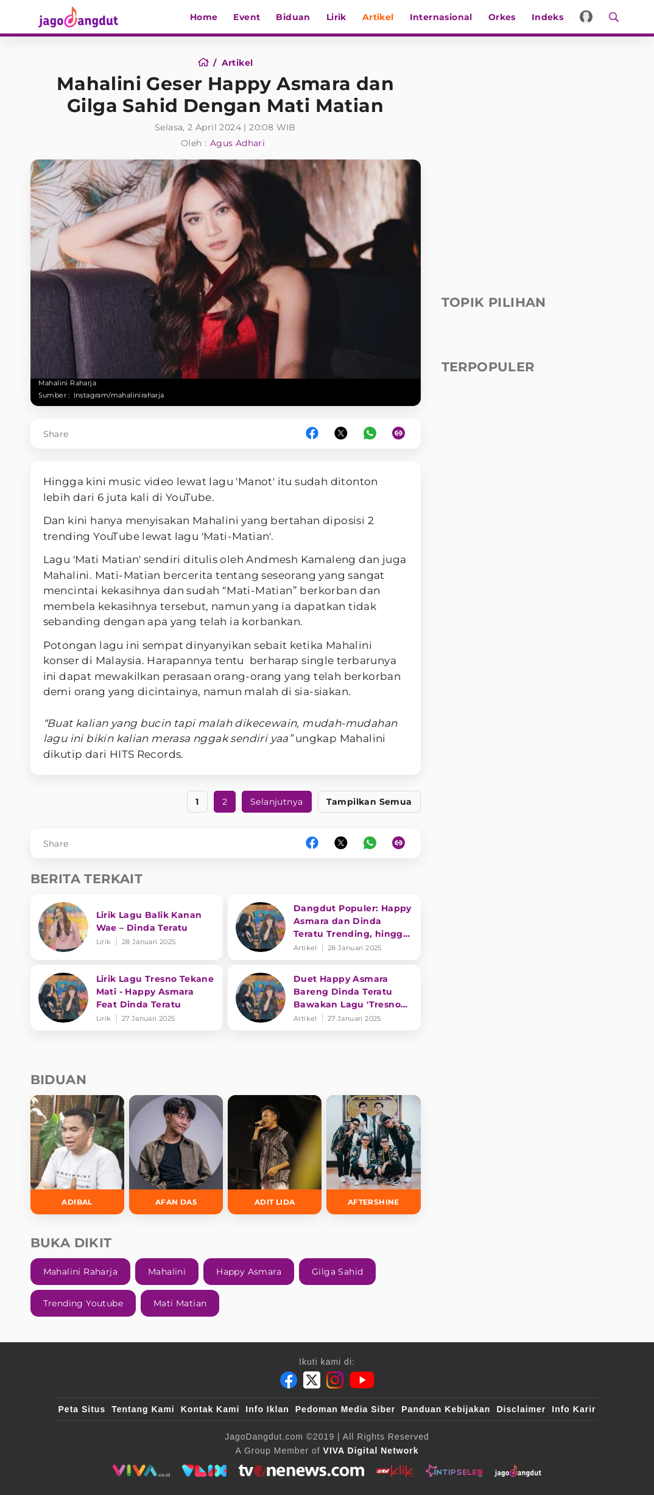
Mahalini (167, 1271)
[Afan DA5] (176, 1154)
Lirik (341, 17)
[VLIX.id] (204, 1471)
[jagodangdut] (517, 1471)
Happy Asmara (248, 1271)
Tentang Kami (143, 1409)
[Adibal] (77, 1154)
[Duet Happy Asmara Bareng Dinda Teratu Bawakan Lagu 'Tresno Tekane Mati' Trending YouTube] (324, 998)
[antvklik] (394, 1471)
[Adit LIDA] (275, 1154)
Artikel (383, 17)
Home (209, 17)
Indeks (552, 17)
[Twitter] (311, 1379)
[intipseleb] (454, 1471)
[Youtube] (362, 1379)
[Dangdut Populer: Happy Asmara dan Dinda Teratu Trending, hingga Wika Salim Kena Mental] (324, 927)
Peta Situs (82, 1409)
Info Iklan (267, 1409)
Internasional (446, 17)
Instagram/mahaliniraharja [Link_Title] (119, 395)
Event (252, 17)
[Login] (592, 16)
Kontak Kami (210, 1409)
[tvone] (301, 1471)
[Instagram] (334, 1379)
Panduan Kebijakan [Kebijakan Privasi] (445, 1409)
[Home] (207, 62)
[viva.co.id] (141, 1471)
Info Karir (574, 1409)
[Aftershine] (373, 1154)
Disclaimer (521, 1409)
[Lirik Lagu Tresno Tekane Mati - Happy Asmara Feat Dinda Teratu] (126, 998)
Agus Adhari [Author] (237, 143)
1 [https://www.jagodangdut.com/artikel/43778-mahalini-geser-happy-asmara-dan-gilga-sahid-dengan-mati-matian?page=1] (197, 801)
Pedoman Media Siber (345, 1409)
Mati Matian (179, 1303)
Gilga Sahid (337, 1271)
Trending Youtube (83, 1303)
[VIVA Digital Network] (371, 1450)
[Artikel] (237, 62)
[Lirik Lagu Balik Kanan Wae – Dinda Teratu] (126, 927)
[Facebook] (288, 1379)
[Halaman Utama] (74, 16)
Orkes (507, 17)
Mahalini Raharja (80, 1271)
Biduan (298, 17)
